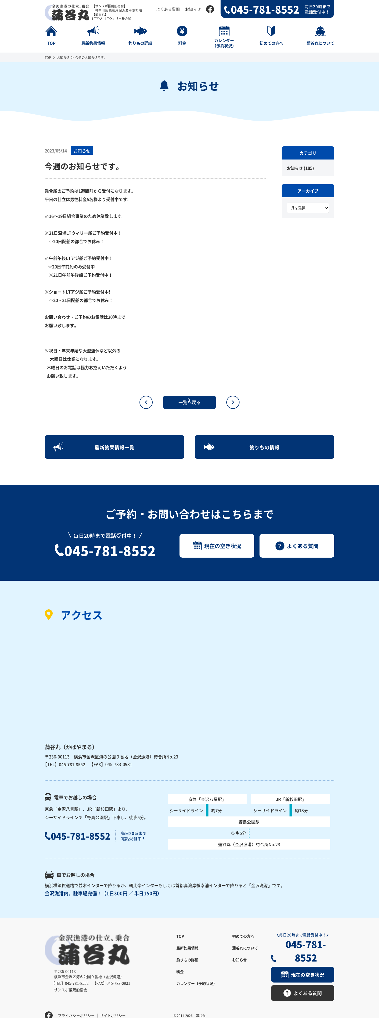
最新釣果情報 (187, 953)
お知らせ (193, 9)
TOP (48, 57)
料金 (180, 977)
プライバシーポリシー (76, 1006)
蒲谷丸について (245, 953)
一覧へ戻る (189, 402)
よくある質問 (168, 9)
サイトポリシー (113, 1006)
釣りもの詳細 (187, 965)
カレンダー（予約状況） (196, 988)
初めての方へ (243, 941)
